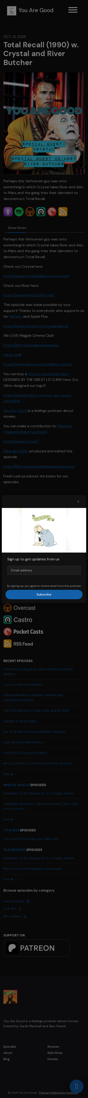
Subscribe (44, 594)
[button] (78, 501)
